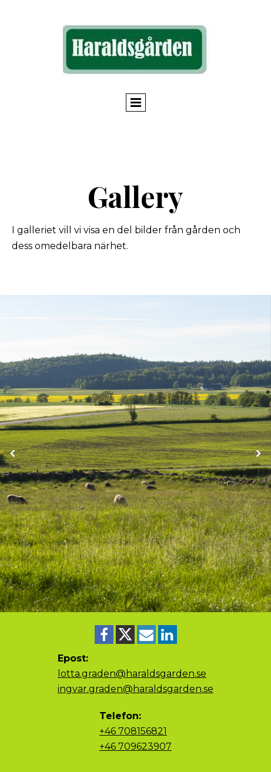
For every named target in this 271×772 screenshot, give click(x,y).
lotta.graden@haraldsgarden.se (132, 673)
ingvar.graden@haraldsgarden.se (135, 688)
